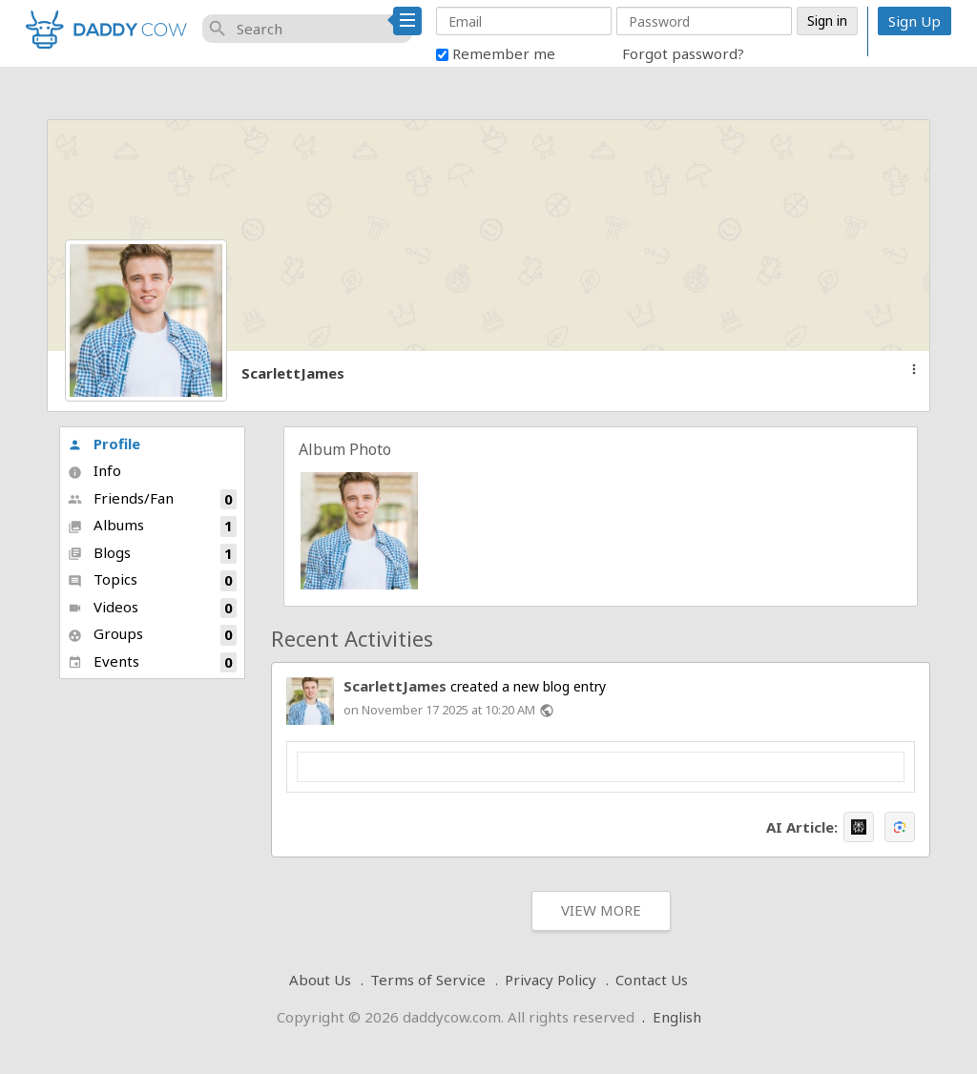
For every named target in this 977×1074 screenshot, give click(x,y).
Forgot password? (683, 53)
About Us (320, 979)
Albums (152, 526)
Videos (152, 608)
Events (152, 662)
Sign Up (914, 21)
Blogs (152, 554)
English (677, 1016)
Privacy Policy (550, 979)
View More (601, 909)
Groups (152, 635)
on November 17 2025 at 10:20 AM (439, 709)
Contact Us (651, 979)
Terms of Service (428, 979)
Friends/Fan (152, 499)
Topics (152, 580)
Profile (104, 443)
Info (94, 470)
